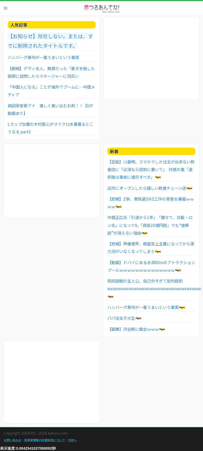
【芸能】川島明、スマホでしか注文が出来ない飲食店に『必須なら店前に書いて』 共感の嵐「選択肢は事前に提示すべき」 (151, 169)
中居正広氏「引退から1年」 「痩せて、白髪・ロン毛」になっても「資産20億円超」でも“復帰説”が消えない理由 (149, 225)
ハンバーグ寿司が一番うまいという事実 (43, 57)
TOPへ (72, 440)
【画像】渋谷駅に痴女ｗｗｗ (133, 329)
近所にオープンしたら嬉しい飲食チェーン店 (146, 188)
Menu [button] (5, 8)
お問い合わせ (12, 440)
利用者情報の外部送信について (44, 440)
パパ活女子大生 (121, 318)
